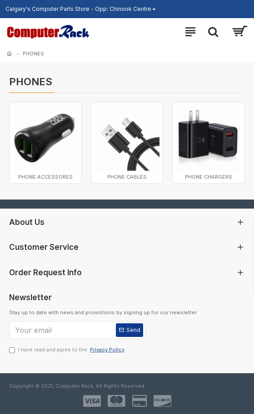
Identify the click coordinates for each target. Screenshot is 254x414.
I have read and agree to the (67, 350)
